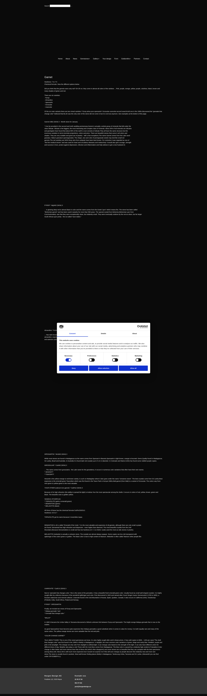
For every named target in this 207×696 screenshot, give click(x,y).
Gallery (95, 59)
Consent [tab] (72, 333)
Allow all (133, 368)
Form (116, 59)
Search (46, 6)
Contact (146, 59)
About (68, 59)
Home (60, 59)
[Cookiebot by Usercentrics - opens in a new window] (139, 326)
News (75, 59)
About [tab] (134, 333)
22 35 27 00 (78, 679)
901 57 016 (78, 683)
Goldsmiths (125, 59)
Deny (74, 368)
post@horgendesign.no (83, 686)
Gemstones (84, 59)
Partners (137, 59)
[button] (71, 6)
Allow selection (103, 368)
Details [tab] (103, 333)
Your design (107, 59)
